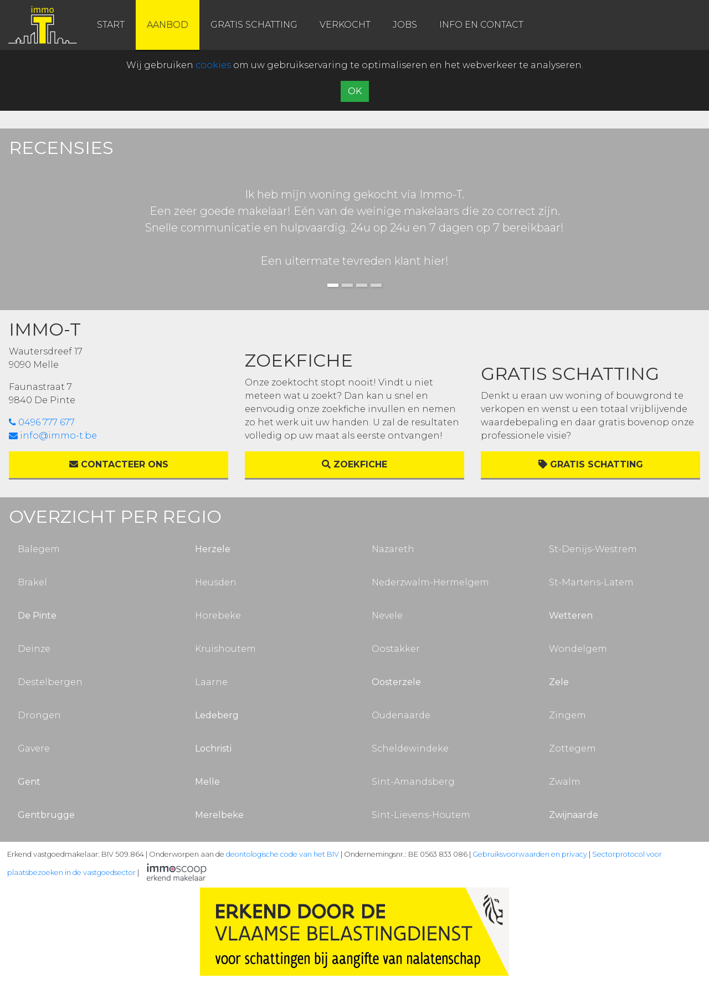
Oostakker (396, 649)
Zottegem (572, 748)
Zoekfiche (354, 464)
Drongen (39, 715)
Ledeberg (217, 715)
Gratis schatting (590, 464)
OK (355, 91)
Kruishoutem (225, 649)
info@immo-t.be (53, 435)
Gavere (34, 748)
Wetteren (571, 615)
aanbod (167, 24)
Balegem (39, 549)
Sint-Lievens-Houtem (421, 815)
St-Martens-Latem (591, 582)
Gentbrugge (46, 815)
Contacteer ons (118, 464)
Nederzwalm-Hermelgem (430, 582)
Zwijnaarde (573, 815)
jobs (405, 24)
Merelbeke (219, 815)
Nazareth (393, 549)
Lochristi (213, 748)
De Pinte (37, 615)
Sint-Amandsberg (413, 781)
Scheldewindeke (410, 748)
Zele (559, 682)
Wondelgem (578, 649)
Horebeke (218, 615)
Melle (207, 781)
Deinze (34, 649)
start (111, 24)
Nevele (387, 615)
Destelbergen (50, 682)
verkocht (345, 24)
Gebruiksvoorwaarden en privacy (529, 854)
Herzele (212, 549)
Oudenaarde (401, 715)
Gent (29, 781)
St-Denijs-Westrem (593, 549)
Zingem (567, 715)
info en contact (481, 24)
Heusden (216, 582)
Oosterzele (396, 682)
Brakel (32, 582)
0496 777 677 (42, 422)
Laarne (211, 682)
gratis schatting (253, 24)
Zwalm (564, 781)
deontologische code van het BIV (282, 854)
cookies (213, 65)
